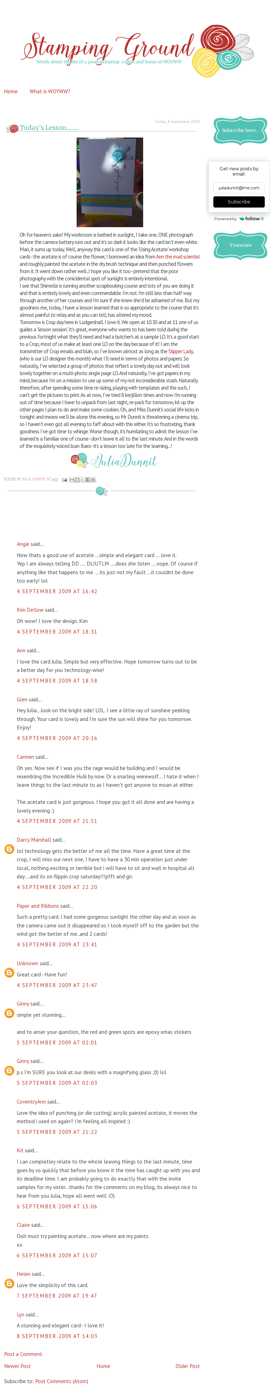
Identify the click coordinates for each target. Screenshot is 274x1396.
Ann (21, 650)
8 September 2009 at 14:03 (57, 1336)
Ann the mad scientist (178, 256)
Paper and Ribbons (38, 905)
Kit (20, 1150)
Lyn (20, 1314)
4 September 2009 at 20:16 (57, 738)
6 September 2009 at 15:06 (57, 1206)
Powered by (239, 219)
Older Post (188, 1366)
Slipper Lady (180, 351)
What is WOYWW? (50, 91)
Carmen (26, 756)
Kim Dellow (30, 609)
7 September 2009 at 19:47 (57, 1295)
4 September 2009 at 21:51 (57, 821)
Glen (22, 699)
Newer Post (17, 1366)
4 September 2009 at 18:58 (57, 680)
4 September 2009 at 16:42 (57, 591)
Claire (23, 1225)
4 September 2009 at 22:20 (57, 887)
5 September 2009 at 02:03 (57, 1082)
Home (11, 91)
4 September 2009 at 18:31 (57, 631)
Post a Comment (23, 1354)
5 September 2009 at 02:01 (57, 1042)
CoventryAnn (31, 1101)
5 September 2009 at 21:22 (57, 1132)
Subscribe (239, 201)
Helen (23, 1274)
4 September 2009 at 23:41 (57, 944)
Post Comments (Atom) (61, 1381)
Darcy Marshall (34, 839)
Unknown (27, 963)
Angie (23, 544)
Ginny (23, 1003)
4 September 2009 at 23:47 (57, 985)
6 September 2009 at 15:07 (57, 1255)
